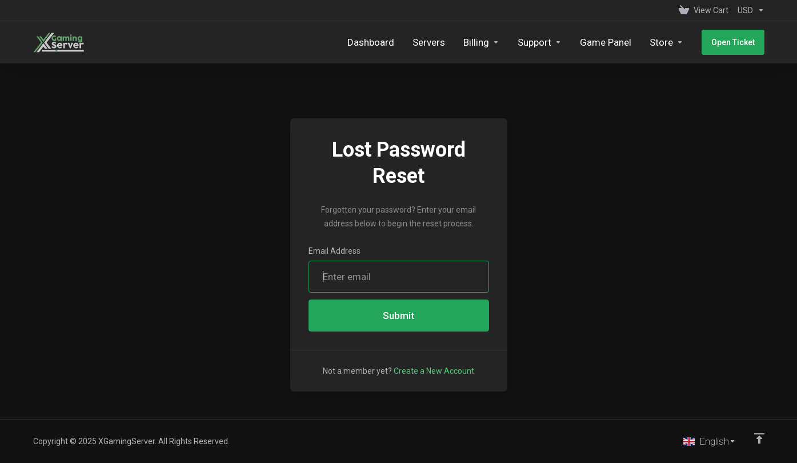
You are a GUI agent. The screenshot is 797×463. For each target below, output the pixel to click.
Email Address (335, 251)
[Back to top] (759, 438)
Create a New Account (434, 371)
